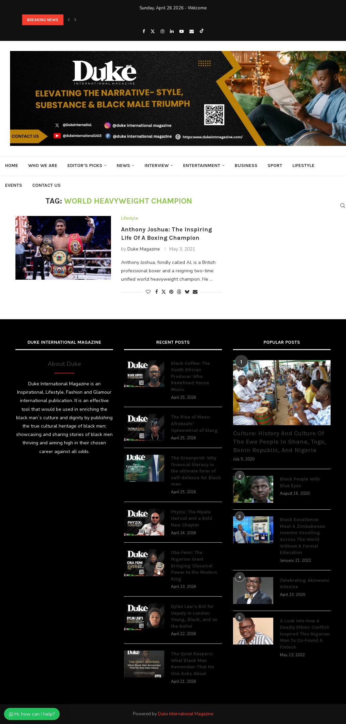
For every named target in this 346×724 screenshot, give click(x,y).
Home (11, 165)
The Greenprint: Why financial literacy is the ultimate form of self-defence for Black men (196, 471)
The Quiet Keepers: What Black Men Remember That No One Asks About (192, 663)
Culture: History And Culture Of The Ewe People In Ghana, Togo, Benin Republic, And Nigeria (279, 442)
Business (246, 165)
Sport (275, 165)
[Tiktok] (201, 32)
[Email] (191, 32)
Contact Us (46, 185)
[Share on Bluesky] (187, 292)
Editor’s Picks (84, 165)
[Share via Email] (195, 292)
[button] (68, 19)
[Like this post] (148, 292)
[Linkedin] (172, 32)
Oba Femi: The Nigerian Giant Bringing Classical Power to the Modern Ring (194, 565)
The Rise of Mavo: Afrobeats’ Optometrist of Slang (194, 423)
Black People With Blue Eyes (300, 482)
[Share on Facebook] (156, 292)
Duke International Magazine (185, 714)
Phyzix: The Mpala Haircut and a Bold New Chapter (191, 518)
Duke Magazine (143, 249)
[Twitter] (153, 32)
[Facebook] (143, 32)
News (123, 165)
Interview (157, 165)
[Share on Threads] (179, 292)
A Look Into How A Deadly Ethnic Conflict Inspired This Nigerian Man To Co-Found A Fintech (305, 634)
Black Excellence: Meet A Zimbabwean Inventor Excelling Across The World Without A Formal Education (302, 536)
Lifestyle (303, 165)
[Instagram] (162, 32)
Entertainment (201, 165)
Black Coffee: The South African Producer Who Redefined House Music (190, 376)
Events (13, 185)
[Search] (342, 205)
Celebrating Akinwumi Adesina (304, 583)
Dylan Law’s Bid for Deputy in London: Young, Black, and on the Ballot (194, 616)
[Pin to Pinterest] (171, 292)
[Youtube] (181, 32)
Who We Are (42, 165)
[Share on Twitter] (163, 292)
